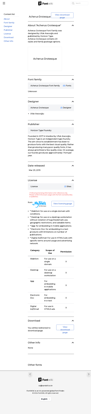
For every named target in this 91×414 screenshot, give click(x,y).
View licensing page (62, 204)
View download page (62, 16)
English (45, 399)
